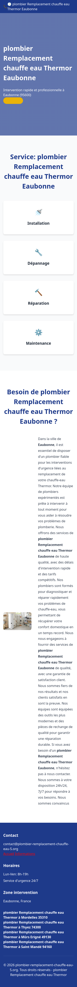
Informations (25, 853)
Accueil (8, 853)
